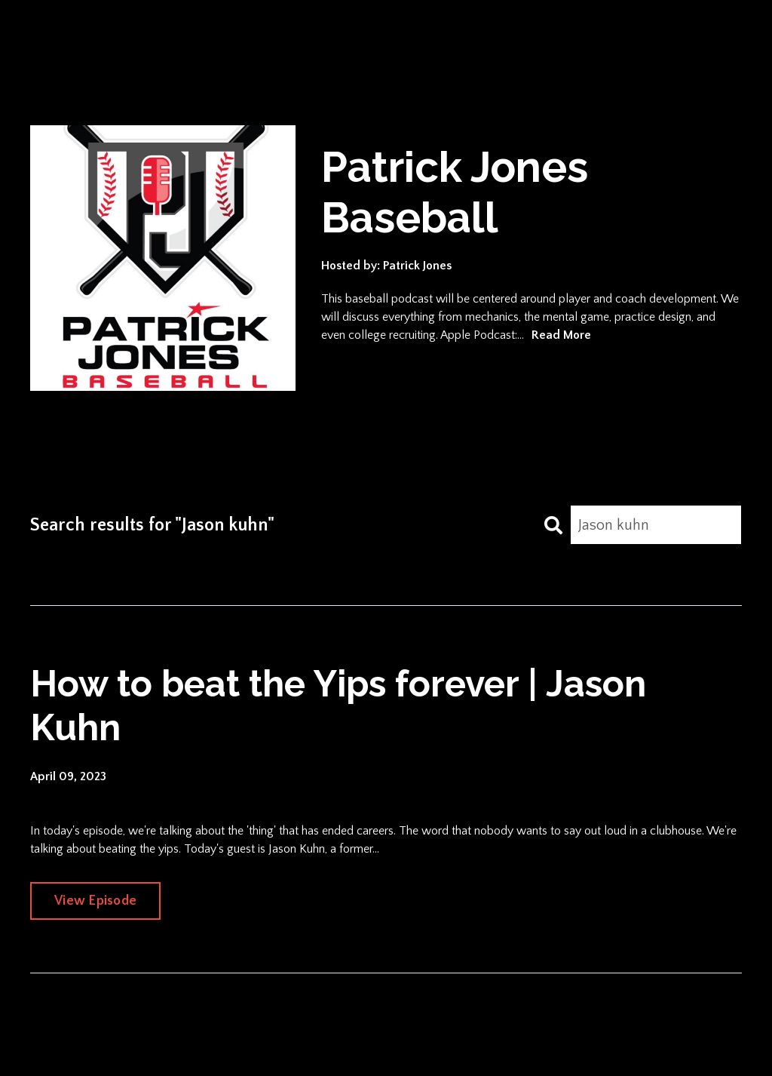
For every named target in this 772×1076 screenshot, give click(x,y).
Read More (561, 335)
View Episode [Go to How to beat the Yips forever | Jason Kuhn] (95, 900)
